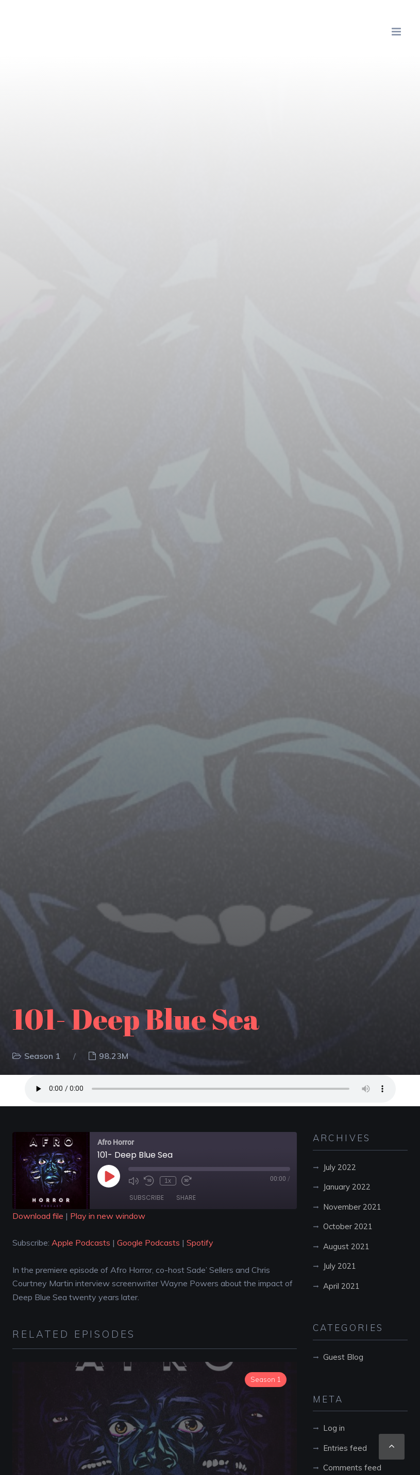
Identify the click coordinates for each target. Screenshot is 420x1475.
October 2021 (348, 1226)
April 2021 (341, 1286)
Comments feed (352, 1467)
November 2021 (352, 1207)
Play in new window (107, 1216)
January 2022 (347, 1187)
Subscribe (146, 1197)
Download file (37, 1216)
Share (186, 1197)
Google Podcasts (148, 1242)
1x (167, 1180)
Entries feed (345, 1448)
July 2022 (339, 1167)
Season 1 (42, 1056)
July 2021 (339, 1266)
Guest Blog (343, 1357)
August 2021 (346, 1246)
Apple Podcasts (81, 1242)
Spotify (200, 1242)
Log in (334, 1428)
